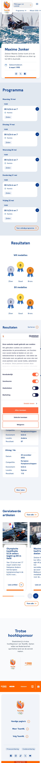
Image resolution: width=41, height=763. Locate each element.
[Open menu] (37, 4)
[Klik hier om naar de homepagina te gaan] (7, 7)
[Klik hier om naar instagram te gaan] (15, 755)
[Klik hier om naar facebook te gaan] (11, 755)
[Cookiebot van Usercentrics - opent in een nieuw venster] (29, 336)
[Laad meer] (21, 491)
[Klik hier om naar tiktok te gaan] (20, 755)
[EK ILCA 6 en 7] (20, 112)
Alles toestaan (20, 410)
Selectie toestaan (20, 417)
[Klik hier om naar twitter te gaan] (25, 755)
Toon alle (31, 514)
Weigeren (20, 425)
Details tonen (29, 403)
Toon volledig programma (26, 228)
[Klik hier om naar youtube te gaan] (30, 755)
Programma (21, 10)
